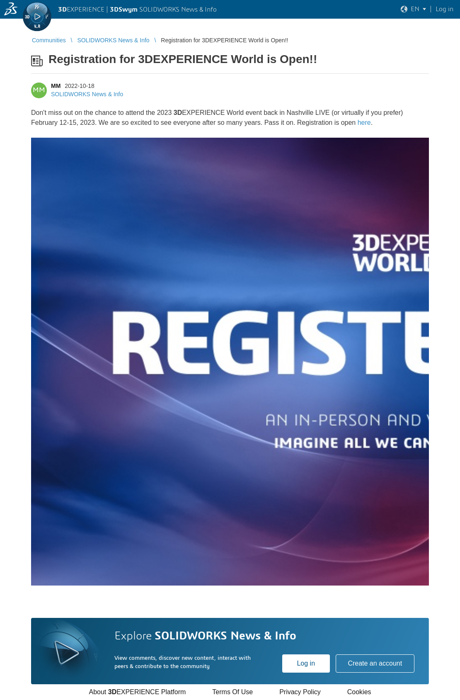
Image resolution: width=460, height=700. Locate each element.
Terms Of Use (232, 691)
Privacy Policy (300, 691)
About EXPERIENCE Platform (137, 691)
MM (56, 86)
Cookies (359, 691)
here (364, 122)
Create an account (375, 663)
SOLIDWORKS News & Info (87, 94)
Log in (306, 663)
